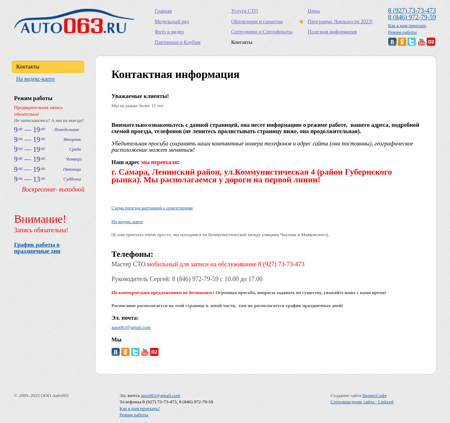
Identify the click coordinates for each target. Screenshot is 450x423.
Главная (163, 11)
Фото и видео (169, 31)
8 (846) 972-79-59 (412, 17)
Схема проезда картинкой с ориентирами (152, 207)
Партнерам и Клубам (177, 42)
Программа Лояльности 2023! (338, 21)
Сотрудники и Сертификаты (261, 31)
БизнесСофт (374, 395)
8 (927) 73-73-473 (412, 10)
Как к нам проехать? (140, 408)
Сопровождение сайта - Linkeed (361, 401)
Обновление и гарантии (257, 21)
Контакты (241, 42)
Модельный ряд (172, 21)
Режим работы (402, 32)
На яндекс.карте (127, 221)
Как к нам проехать (407, 25)
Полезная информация (332, 31)
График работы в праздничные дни (37, 247)
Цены (314, 11)
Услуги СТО (244, 11)
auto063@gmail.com (130, 327)
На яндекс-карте (35, 79)
